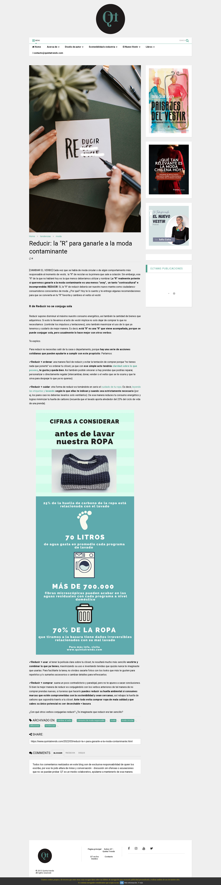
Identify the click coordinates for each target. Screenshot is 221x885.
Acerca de (53, 47)
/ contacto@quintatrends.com (47, 53)
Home (36, 47)
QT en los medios (94, 858)
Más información (130, 883)
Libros (150, 47)
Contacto (109, 857)
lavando (50, 391)
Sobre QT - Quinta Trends (109, 850)
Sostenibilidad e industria (103, 47)
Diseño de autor (74, 47)
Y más (140, 883)
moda (59, 236)
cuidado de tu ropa (111, 386)
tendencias (45, 236)
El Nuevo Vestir (131, 47)
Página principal (94, 849)
